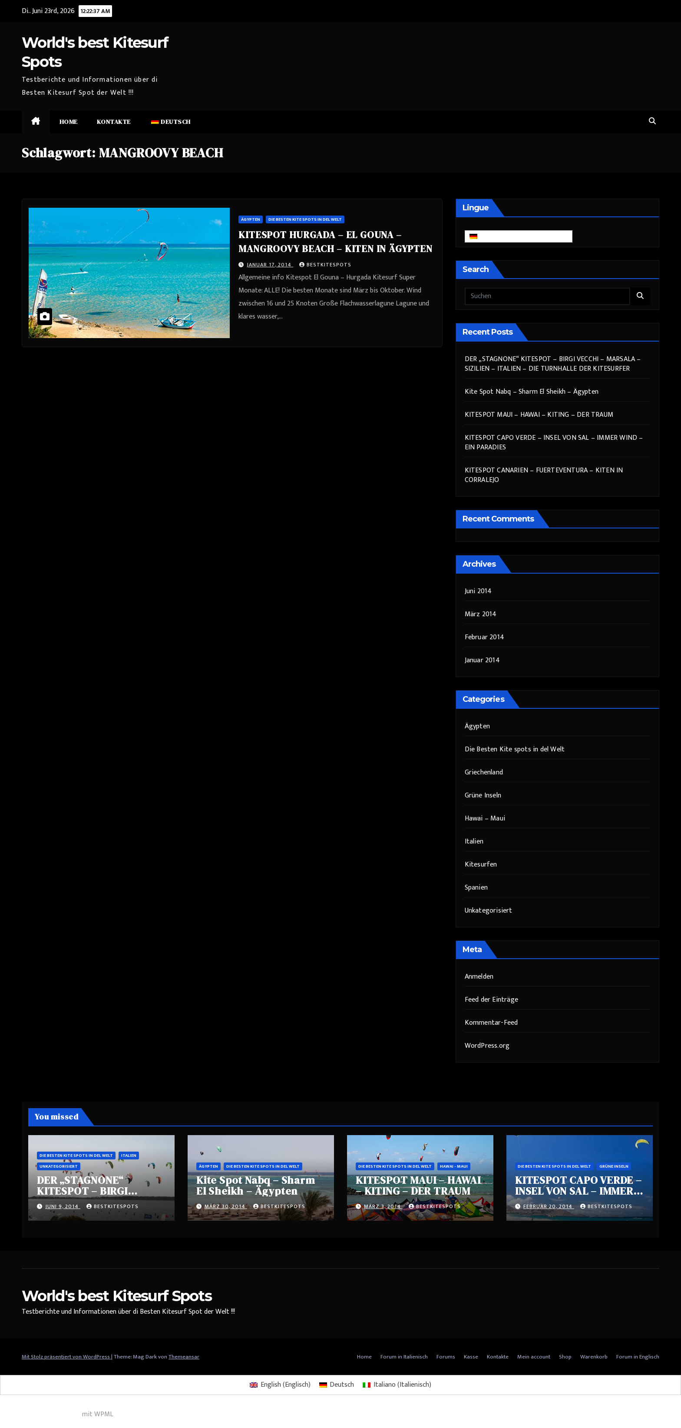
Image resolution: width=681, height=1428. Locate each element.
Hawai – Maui (485, 818)
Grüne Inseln (483, 795)
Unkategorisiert (488, 911)
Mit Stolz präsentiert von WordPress (66, 1357)
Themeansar (184, 1357)
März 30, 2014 (226, 1206)
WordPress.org (487, 1046)
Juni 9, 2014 (62, 1206)
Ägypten (250, 219)
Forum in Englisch (637, 1357)
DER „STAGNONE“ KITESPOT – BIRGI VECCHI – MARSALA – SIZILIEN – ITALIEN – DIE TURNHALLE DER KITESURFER (553, 364)
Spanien (476, 887)
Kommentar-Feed (491, 1023)
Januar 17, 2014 (270, 264)
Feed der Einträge (491, 1000)
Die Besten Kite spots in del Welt (305, 219)
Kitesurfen (481, 864)
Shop (565, 1357)
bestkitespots (325, 264)
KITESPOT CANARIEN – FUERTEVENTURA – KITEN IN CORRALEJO (544, 475)
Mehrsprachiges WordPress (40, 1414)
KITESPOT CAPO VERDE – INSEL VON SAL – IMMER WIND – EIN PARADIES (554, 442)
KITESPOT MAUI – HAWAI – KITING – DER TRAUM (539, 415)
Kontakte (114, 121)
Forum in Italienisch (404, 1357)
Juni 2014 (478, 591)
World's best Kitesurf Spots (117, 1296)
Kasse (471, 1357)
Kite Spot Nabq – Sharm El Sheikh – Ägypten (531, 392)
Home (69, 121)
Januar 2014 (482, 660)
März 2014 (481, 614)
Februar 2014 (484, 637)
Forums (445, 1357)
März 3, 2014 (383, 1206)
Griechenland (484, 772)
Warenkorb (594, 1357)
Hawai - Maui (454, 1166)
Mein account (533, 1357)
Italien (474, 841)
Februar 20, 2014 (548, 1206)
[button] (652, 121)
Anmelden (479, 977)
